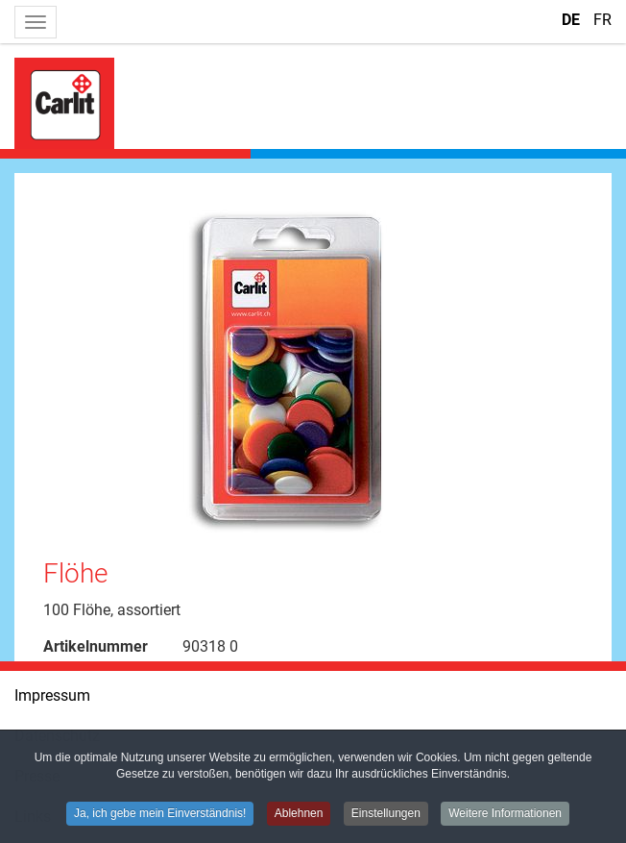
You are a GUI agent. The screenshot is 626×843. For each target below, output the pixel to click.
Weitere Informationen (505, 814)
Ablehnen (299, 814)
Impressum (52, 695)
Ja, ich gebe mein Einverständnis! (160, 814)
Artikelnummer (95, 646)
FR (602, 20)
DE (573, 20)
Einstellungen (386, 814)
